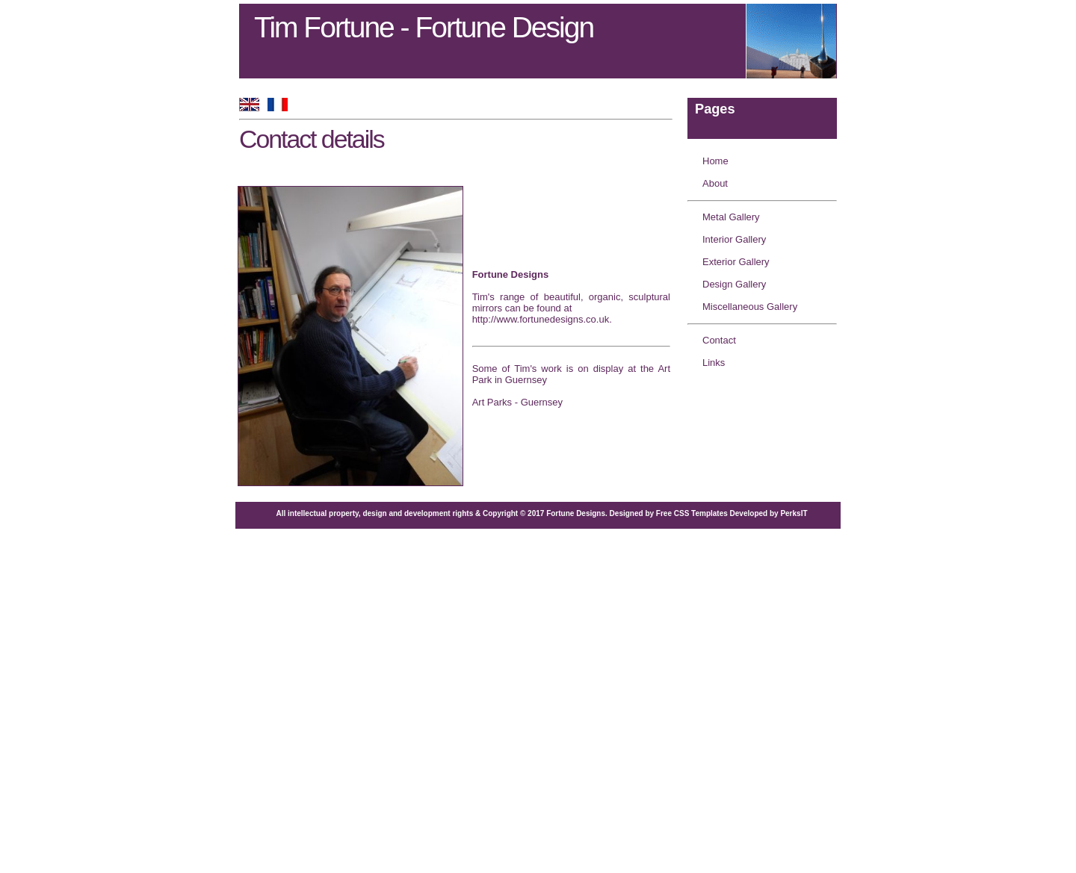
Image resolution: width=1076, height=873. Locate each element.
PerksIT (793, 513)
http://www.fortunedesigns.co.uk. (542, 319)
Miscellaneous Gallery (749, 306)
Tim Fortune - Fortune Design (423, 27)
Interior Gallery (734, 239)
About (715, 183)
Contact (719, 340)
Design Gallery (734, 284)
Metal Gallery (731, 217)
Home (715, 161)
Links (713, 362)
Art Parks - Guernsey (517, 402)
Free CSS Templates (692, 513)
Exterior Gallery (736, 261)
